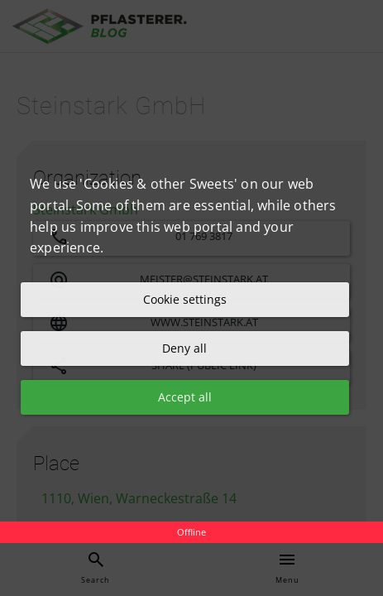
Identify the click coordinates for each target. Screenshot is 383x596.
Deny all (184, 348)
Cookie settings (185, 299)
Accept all (185, 397)
